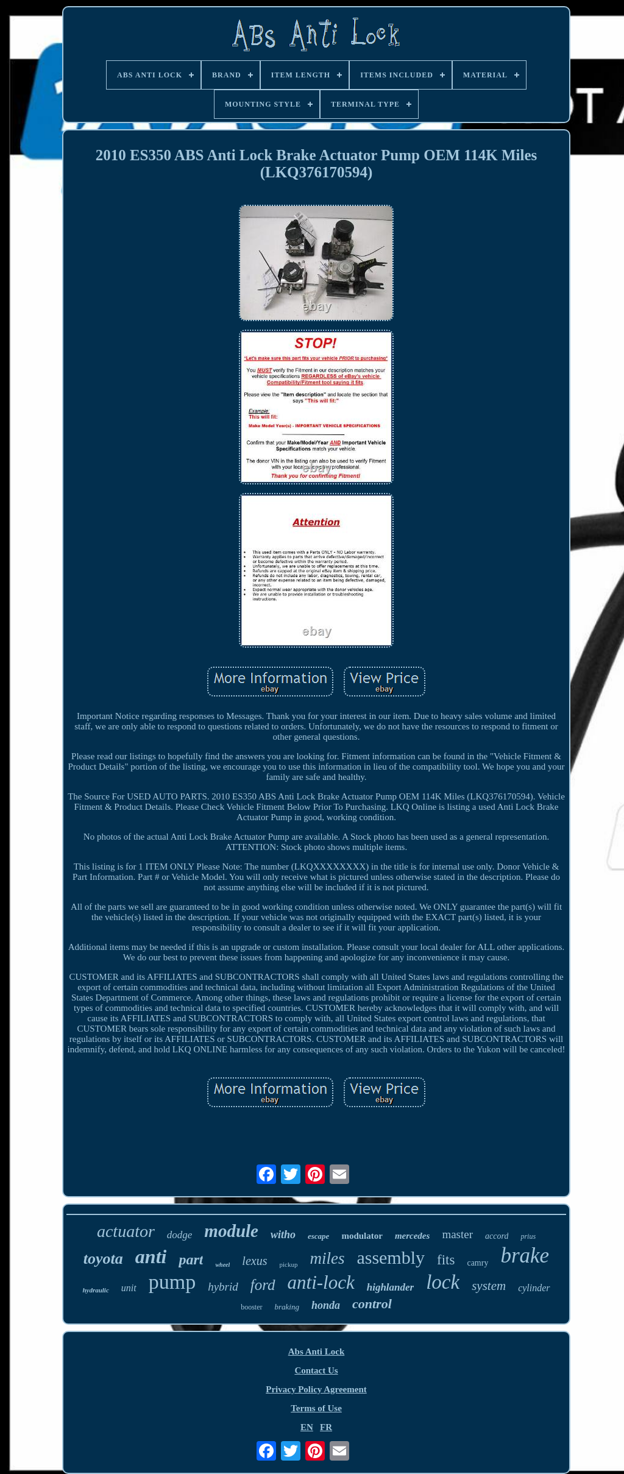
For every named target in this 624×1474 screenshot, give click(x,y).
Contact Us (316, 1370)
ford (262, 1285)
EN (306, 1427)
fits (446, 1259)
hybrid (223, 1286)
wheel (222, 1264)
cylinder (534, 1288)
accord (496, 1236)
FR (326, 1427)
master (457, 1234)
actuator (126, 1231)
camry (477, 1262)
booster (251, 1307)
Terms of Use (316, 1408)
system (489, 1285)
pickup (288, 1264)
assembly (390, 1257)
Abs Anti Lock (316, 1351)
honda (325, 1305)
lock (442, 1282)
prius (528, 1236)
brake (524, 1255)
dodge (180, 1235)
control (372, 1303)
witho (283, 1234)
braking (287, 1306)
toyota (103, 1258)
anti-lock (321, 1282)
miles (327, 1258)
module (231, 1231)
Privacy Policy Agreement (316, 1389)
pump (172, 1281)
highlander (390, 1287)
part (191, 1259)
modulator (362, 1236)
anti (151, 1256)
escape (318, 1236)
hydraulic (95, 1290)
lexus (254, 1260)
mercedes (412, 1236)
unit (128, 1288)
